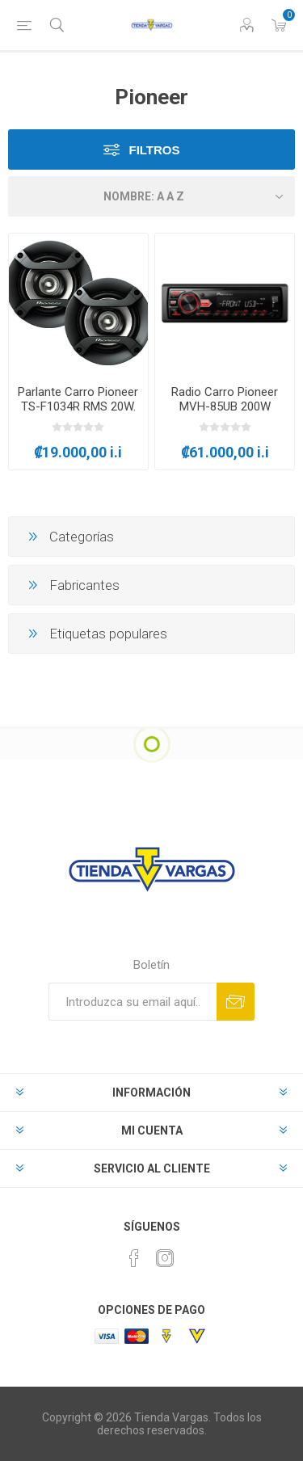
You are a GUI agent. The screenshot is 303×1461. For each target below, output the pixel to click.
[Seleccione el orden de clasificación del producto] (151, 196)
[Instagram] (165, 1258)
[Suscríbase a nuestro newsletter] (132, 1002)
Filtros (153, 150)
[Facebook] (134, 1258)
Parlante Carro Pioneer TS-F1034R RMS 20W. (78, 399)
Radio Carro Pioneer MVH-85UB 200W (224, 399)
